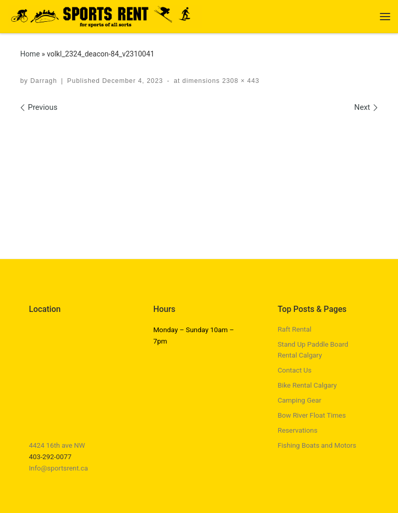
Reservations (298, 430)
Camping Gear (299, 400)
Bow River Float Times (312, 415)
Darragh (43, 80)
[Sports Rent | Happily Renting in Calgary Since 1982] (105, 15)
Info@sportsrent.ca (58, 468)
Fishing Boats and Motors (317, 445)
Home (30, 54)
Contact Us (294, 370)
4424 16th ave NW (57, 445)
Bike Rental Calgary (307, 385)
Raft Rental (294, 329)
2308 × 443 (239, 80)
